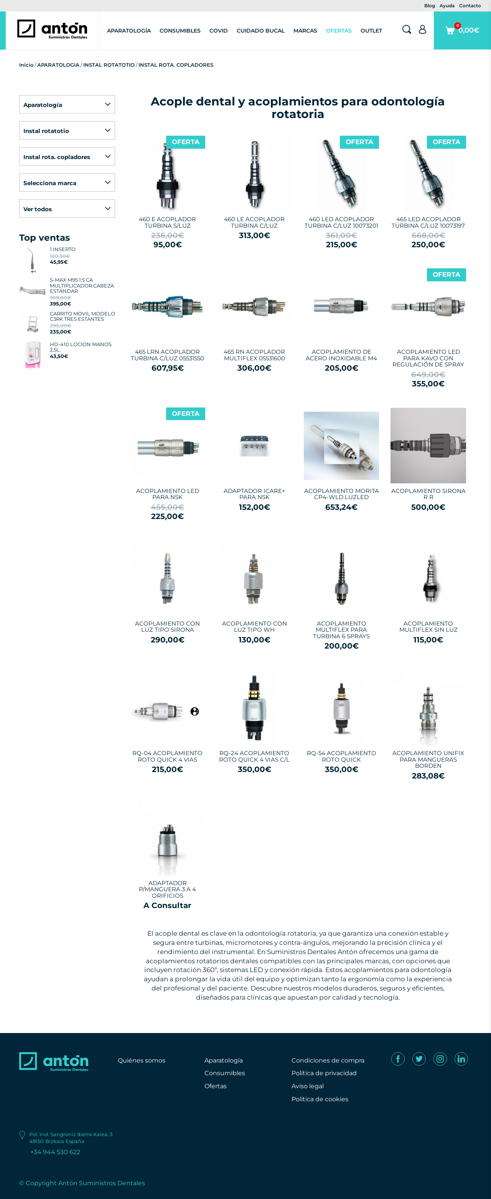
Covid (218, 30)
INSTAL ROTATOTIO (109, 65)
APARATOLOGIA (58, 65)
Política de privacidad (324, 1073)
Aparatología (129, 30)
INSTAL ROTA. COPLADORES (175, 65)
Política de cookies (320, 1099)
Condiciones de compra (328, 1060)
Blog (429, 5)
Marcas (305, 30)
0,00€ (462, 35)
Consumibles (180, 30)
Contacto (470, 5)
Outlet (371, 30)
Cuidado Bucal (261, 30)
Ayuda (447, 5)
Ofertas (339, 30)
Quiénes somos (141, 1060)
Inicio (26, 65)
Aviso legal (308, 1086)
